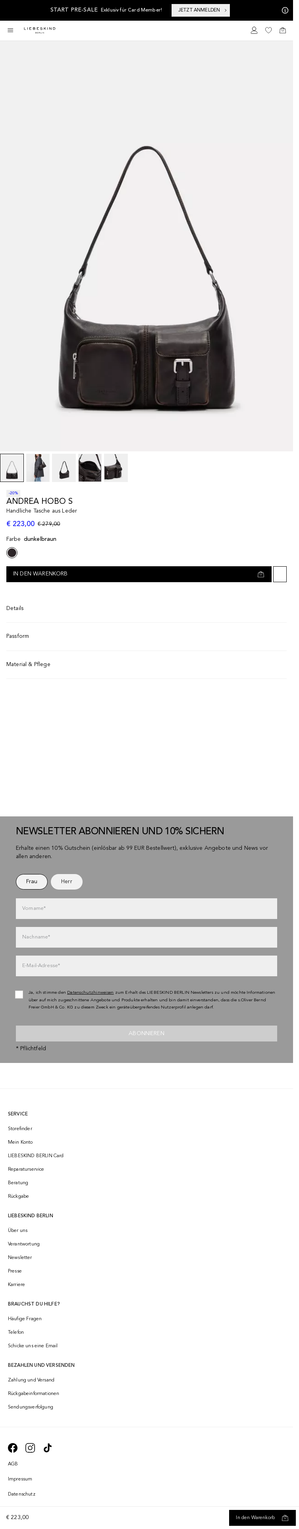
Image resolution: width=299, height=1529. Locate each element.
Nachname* (36, 937)
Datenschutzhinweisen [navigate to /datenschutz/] (90, 993)
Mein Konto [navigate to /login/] (20, 1142)
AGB (13, 1464)
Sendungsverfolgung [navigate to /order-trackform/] (30, 1407)
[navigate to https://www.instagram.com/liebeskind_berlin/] (30, 1448)
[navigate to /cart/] (283, 30)
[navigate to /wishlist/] (268, 30)
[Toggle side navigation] (10, 30)
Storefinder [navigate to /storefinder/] (20, 1129)
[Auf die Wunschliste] (280, 574)
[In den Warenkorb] (262, 1518)
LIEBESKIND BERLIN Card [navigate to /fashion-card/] (36, 1156)
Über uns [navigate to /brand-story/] (17, 1230)
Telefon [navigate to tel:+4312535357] (16, 1332)
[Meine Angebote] (283, 10)
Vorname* (34, 908)
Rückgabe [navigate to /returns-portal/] (18, 1196)
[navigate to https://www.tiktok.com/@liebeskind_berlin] (47, 1448)
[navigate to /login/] (254, 30)
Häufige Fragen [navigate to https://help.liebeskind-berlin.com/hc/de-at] (25, 1319)
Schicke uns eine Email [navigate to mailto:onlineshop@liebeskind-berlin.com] (33, 1346)
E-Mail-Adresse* (41, 965)
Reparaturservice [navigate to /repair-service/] (26, 1169)
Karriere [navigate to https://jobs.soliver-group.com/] (16, 1284)
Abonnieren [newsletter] (146, 1033)
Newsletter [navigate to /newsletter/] (20, 1257)
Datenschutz (21, 1494)
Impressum (20, 1479)
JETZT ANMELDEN (203, 10)
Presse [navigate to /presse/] (15, 1271)
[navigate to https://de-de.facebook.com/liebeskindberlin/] (12, 1448)
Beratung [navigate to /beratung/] (18, 1183)
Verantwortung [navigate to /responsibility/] (24, 1244)
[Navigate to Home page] (40, 30)
